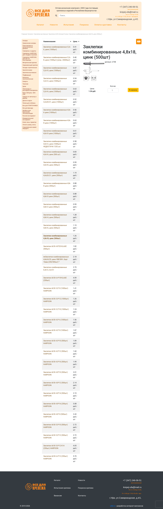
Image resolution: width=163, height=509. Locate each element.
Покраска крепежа (85, 488)
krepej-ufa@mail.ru (129, 12)
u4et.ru (112, 506)
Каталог (40, 25)
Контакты (121, 25)
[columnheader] (57, 41)
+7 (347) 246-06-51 (129, 7)
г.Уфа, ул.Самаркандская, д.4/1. (125, 498)
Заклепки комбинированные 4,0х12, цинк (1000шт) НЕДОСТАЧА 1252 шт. (55, 144)
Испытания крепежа (62, 488)
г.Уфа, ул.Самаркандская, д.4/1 (122, 19)
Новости (54, 25)
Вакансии (58, 496)
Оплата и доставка (103, 25)
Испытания (68, 25)
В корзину (133, 90)
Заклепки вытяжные (41, 34)
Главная (24, 34)
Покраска (84, 25)
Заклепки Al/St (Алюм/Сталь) (58, 34)
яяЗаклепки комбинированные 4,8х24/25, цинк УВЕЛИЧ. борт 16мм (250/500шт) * (56, 259)
